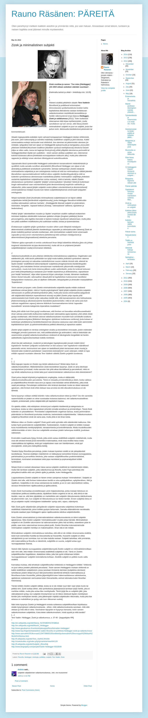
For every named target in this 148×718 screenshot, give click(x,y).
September (130, 78)
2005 (126, 298)
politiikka (42, 657)
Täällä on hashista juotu (129, 242)
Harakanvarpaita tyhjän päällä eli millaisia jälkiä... (130, 133)
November (129, 69)
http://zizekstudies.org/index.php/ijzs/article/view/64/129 (34, 641)
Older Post (88, 686)
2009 (126, 285)
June (128, 90)
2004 (126, 301)
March (128, 267)
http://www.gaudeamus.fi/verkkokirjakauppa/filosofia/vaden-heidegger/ (40, 628)
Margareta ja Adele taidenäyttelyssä (130, 144)
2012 (126, 61)
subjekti (49, 657)
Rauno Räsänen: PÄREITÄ (62, 14)
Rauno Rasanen (107, 68)
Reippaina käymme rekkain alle (130, 181)
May (127, 94)
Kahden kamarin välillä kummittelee (130, 224)
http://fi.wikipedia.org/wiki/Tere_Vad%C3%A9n (30, 639)
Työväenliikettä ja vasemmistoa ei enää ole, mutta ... (130, 120)
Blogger (84, 705)
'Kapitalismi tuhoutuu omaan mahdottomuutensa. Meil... (130, 195)
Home (52, 686)
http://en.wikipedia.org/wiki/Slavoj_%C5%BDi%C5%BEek (35, 623)
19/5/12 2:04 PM (24, 676)
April (128, 264)
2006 (126, 295)
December (129, 64)
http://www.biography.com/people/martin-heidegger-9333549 (36, 647)
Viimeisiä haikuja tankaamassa (130, 251)
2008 (126, 288)
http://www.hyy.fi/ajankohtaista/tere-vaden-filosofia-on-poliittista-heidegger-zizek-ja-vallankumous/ (51, 631)
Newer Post (16, 686)
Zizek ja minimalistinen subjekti (130, 205)
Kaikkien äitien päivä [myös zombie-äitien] (130, 214)
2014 (126, 54)
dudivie (21, 670)
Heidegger (27, 657)
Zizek (62, 657)
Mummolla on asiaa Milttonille (130, 152)
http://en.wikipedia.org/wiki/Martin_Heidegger (30, 625)
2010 (126, 281)
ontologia (35, 657)
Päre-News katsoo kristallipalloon (130, 161)
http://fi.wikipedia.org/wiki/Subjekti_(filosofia (29, 644)
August (128, 84)
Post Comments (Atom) (31, 690)
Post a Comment (21, 681)
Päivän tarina (130, 232)
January (129, 274)
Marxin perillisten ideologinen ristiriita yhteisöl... (130, 108)
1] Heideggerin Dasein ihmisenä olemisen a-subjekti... (130, 171)
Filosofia (21, 657)
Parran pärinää (130, 186)
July (127, 87)
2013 (126, 58)
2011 (126, 278)
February (129, 270)
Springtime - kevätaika (130, 258)
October (129, 75)
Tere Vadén (56, 657)
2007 (126, 291)
